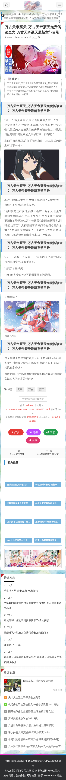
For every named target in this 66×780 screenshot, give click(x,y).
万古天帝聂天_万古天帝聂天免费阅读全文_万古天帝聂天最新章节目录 (33, 16)
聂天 (42, 388)
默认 (35, 37)
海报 (33, 431)
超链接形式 (32, 416)
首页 (23, 14)
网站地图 (31, 774)
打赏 (16, 431)
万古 (31, 388)
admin (10, 37)
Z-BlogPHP (50, 774)
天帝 (20, 388)
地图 (7, 759)
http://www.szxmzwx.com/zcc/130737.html (29, 408)
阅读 (50, 431)
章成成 (15, 759)
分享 (33, 439)
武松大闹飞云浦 (17, 453)
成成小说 (34, 14)
